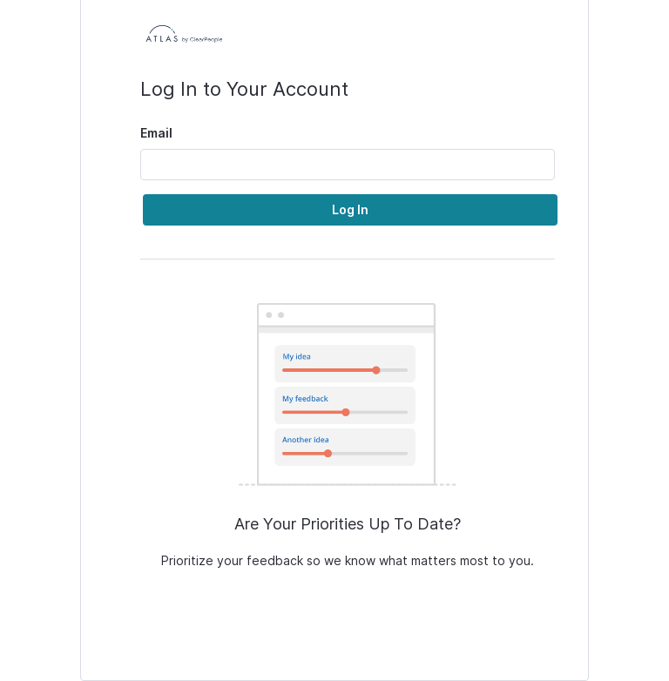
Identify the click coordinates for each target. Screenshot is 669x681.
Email (156, 132)
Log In (350, 209)
